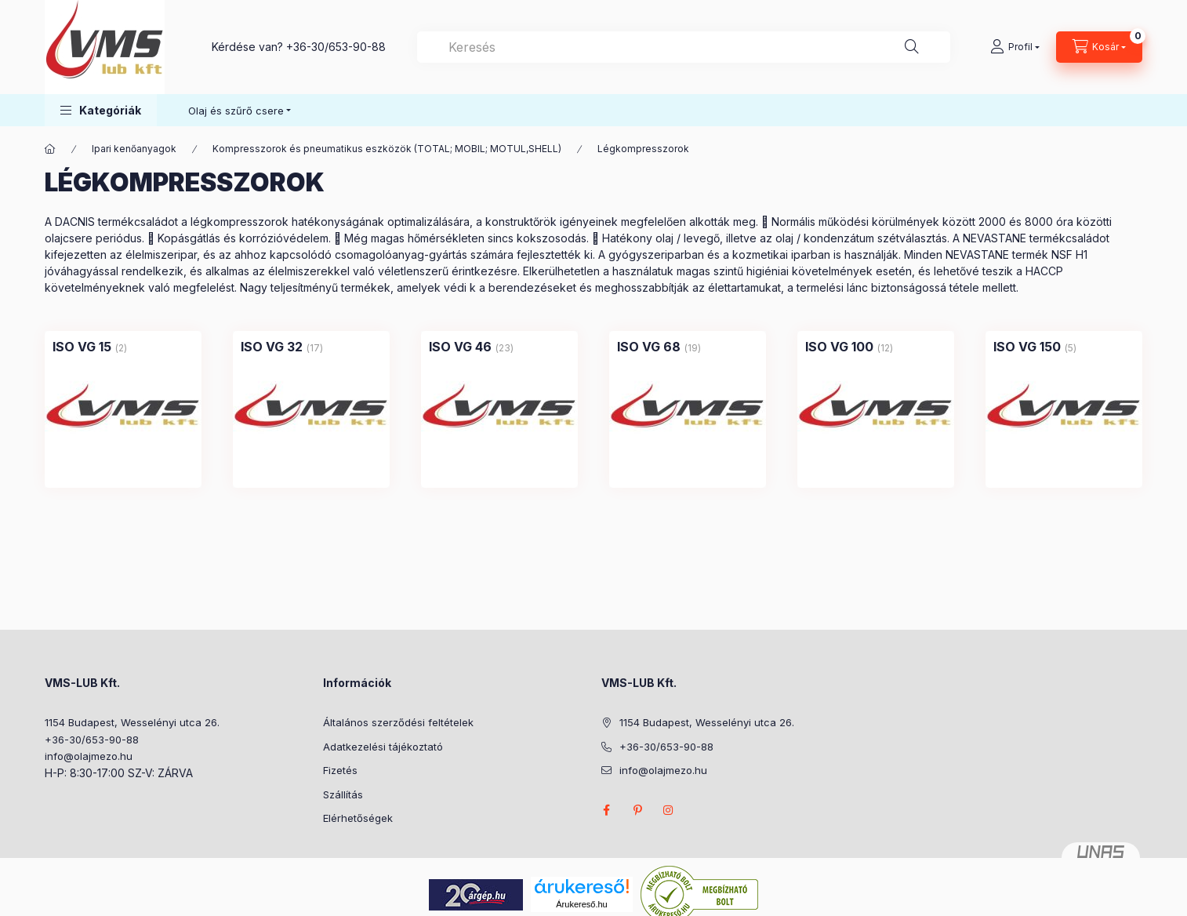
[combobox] (683, 47)
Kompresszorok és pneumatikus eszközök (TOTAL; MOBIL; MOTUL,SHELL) (386, 148)
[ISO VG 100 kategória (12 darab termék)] (839, 346)
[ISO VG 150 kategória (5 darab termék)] (1027, 346)
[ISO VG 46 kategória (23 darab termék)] (460, 346)
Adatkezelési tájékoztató (383, 746)
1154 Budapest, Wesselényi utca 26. (132, 722)
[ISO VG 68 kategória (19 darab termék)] (649, 346)
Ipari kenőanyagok (134, 148)
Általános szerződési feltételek (398, 722)
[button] (101, 110)
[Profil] (1015, 47)
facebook (606, 810)
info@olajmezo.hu (88, 756)
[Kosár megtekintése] (1099, 47)
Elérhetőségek (358, 818)
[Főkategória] (50, 149)
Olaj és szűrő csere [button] (236, 110)
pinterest (637, 810)
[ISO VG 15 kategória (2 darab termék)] (82, 346)
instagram (668, 810)
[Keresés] (912, 47)
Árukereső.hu (581, 904)
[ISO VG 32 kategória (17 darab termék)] (272, 346)
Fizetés (340, 770)
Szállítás (343, 794)
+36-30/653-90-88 (336, 46)
